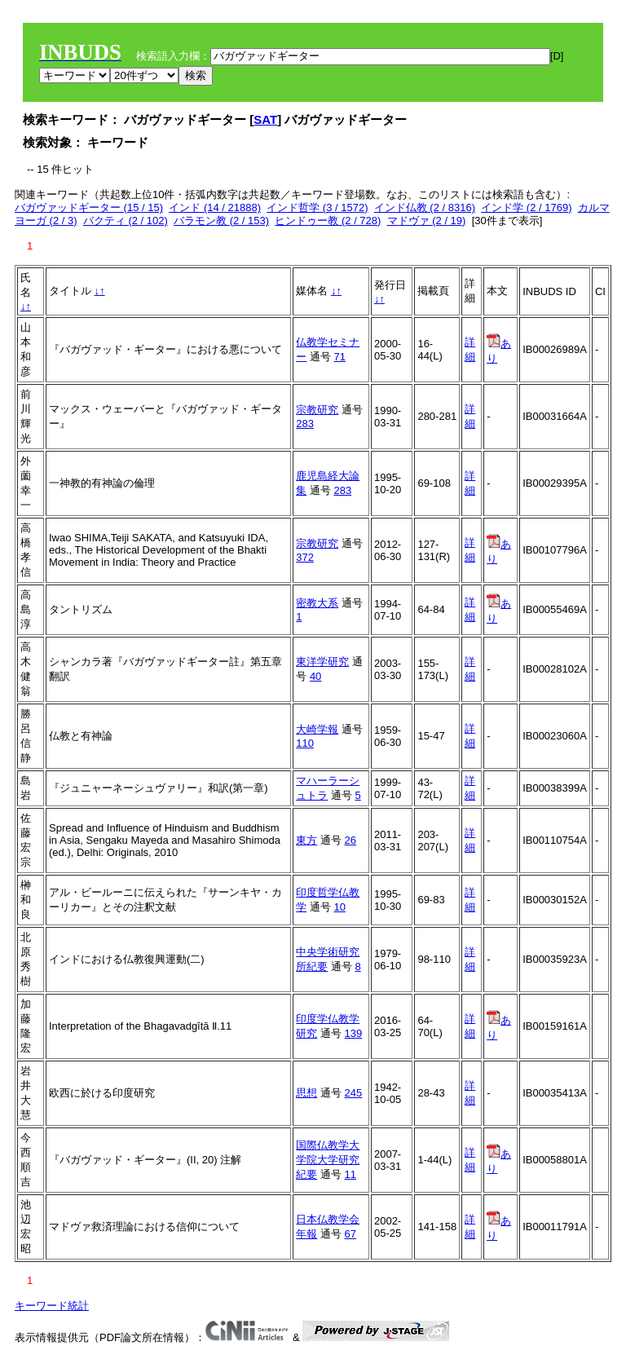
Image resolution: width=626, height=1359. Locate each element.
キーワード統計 (52, 1305)
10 (340, 907)
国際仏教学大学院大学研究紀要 (327, 1159)
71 (340, 357)
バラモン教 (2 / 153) (221, 220)
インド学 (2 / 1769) (526, 207)
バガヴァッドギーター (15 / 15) (89, 207)
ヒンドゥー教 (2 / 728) (328, 220)
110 (305, 743)
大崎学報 (317, 729)
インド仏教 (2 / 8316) (424, 207)
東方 (306, 840)
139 (354, 1033)
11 (350, 1174)
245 (354, 1093)
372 (305, 557)
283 (305, 423)
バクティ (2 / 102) (125, 220)
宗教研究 (317, 410)
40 (315, 676)
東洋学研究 (322, 661)
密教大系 (317, 603)
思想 (306, 1093)
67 (350, 1234)
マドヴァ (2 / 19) (426, 220)
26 (350, 840)
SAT (265, 119)
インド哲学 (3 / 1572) (317, 207)
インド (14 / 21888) (215, 207)
